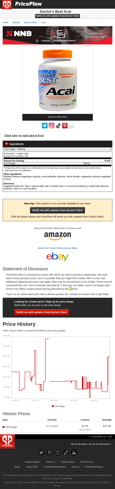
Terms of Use (86, 462)
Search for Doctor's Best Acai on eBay (57, 248)
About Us (50, 462)
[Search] (100, 4)
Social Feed (31, 467)
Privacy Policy (67, 462)
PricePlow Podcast (94, 467)
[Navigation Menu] (108, 4)
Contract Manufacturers (55, 467)
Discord (75, 467)
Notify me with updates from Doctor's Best (57, 16)
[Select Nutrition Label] (57, 149)
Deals (17, 467)
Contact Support (32, 462)
